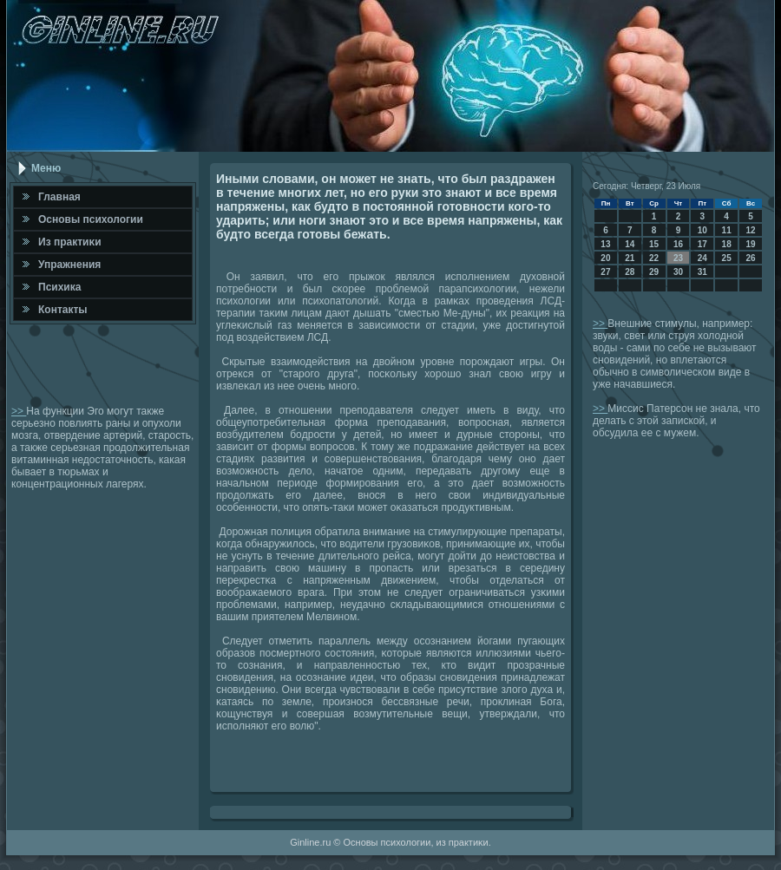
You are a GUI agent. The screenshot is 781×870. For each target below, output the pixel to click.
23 (678, 258)
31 (702, 272)
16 (678, 244)
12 (750, 230)
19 (750, 244)
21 (629, 258)
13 (605, 244)
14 (629, 244)
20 (605, 258)
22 (654, 258)
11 (727, 230)
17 (702, 244)
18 (727, 244)
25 (727, 258)
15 (654, 244)
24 (702, 258)
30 (678, 272)
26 (750, 258)
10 (702, 230)
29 (654, 272)
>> (18, 411)
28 (629, 272)
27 (605, 272)
